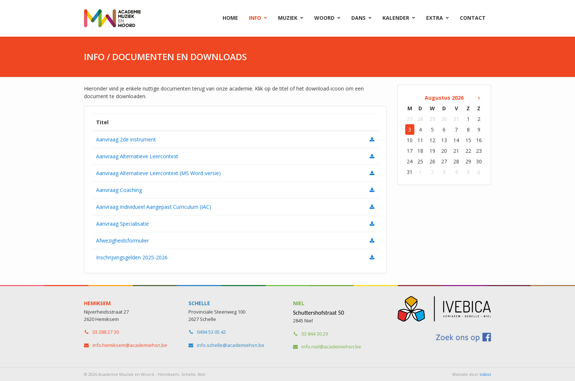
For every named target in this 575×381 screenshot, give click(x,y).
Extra (434, 17)
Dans (358, 17)
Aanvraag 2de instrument (126, 139)
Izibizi (485, 374)
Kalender (395, 17)
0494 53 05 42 (211, 332)
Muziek (287, 17)
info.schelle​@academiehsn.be (230, 345)
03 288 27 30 (105, 332)
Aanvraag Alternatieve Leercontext (137, 156)
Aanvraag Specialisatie (122, 223)
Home (230, 17)
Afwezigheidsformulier (122, 240)
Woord (324, 17)
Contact (473, 17)
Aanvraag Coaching (119, 189)
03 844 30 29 (314, 333)
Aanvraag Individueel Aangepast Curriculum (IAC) (153, 206)
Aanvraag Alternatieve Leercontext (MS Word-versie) (158, 173)
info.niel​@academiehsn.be (331, 346)
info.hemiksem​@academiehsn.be (129, 345)
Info (255, 17)
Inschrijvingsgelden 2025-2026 (132, 257)
